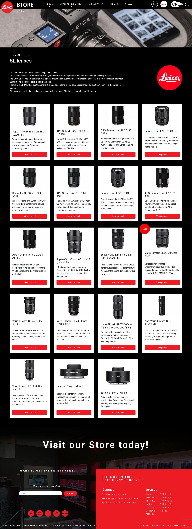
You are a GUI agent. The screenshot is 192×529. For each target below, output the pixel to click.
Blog (128, 4)
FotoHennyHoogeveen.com (34, 526)
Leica (13, 55)
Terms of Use (79, 526)
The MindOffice (179, 526)
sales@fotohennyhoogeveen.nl (122, 498)
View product (30, 154)
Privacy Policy (95, 526)
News (114, 4)
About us (96, 4)
